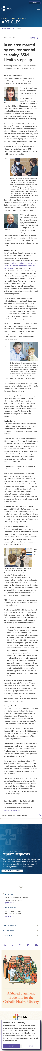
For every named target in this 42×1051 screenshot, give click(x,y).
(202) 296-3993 (11, 903)
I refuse (30, 1046)
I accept (11, 1046)
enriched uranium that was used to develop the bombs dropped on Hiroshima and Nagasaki (20, 265)
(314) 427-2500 (11, 916)
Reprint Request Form (12, 871)
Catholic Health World (8, 28)
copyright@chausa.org (12, 810)
